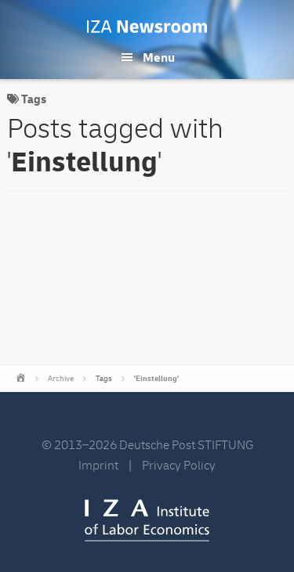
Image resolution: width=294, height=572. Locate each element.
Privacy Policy (179, 465)
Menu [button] (159, 58)
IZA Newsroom (147, 26)
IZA (147, 520)
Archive (61, 378)
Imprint (98, 465)
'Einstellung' (156, 378)
